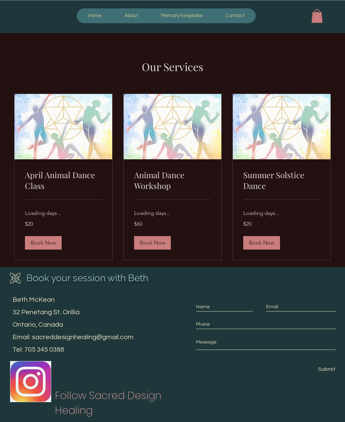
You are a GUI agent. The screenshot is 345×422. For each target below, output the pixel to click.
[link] (63, 180)
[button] (317, 16)
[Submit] (326, 369)
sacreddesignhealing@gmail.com (82, 337)
